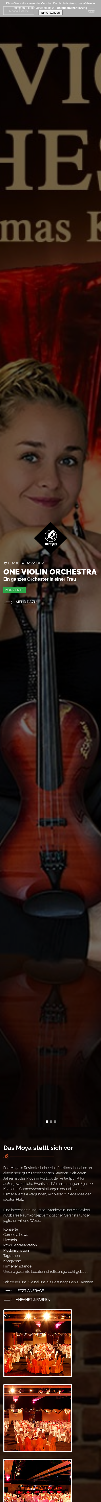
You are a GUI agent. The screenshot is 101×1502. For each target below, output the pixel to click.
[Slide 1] (51, 1121)
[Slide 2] (55, 1121)
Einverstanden (50, 12)
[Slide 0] (47, 1121)
